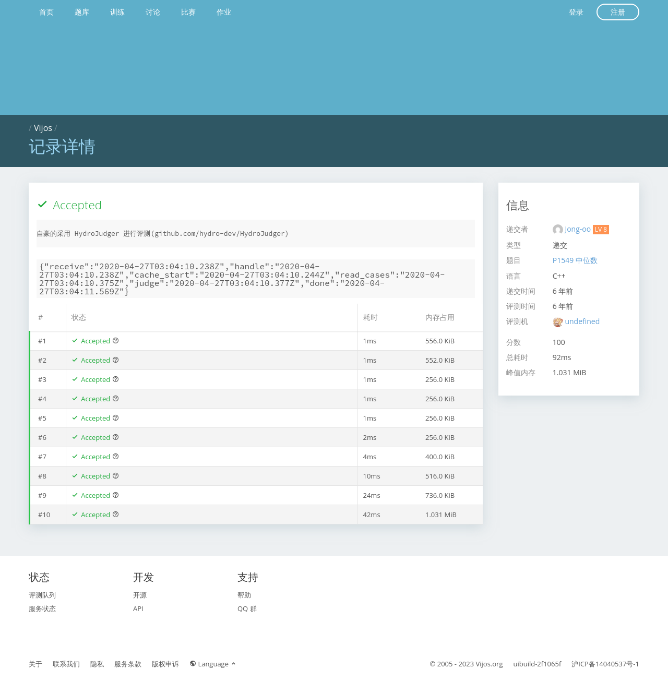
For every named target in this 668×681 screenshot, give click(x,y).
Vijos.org (489, 663)
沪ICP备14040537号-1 (605, 663)
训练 (117, 12)
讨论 (153, 12)
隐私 (97, 663)
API (138, 608)
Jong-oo (578, 229)
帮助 (244, 595)
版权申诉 (165, 663)
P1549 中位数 (575, 260)
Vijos (43, 128)
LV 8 (601, 229)
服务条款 (127, 663)
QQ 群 (247, 608)
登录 (576, 12)
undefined (582, 321)
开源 (140, 595)
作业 (224, 12)
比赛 (188, 12)
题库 (82, 12)
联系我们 (66, 663)
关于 (35, 663)
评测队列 (42, 595)
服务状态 (42, 608)
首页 (46, 12)
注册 (618, 12)
